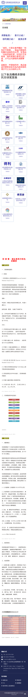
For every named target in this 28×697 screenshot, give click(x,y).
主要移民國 (8, 24)
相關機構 (18, 683)
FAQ (4, 683)
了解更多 (7, 94)
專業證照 (18, 680)
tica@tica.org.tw (11, 659)
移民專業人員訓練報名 (9, 686)
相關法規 (5, 680)
